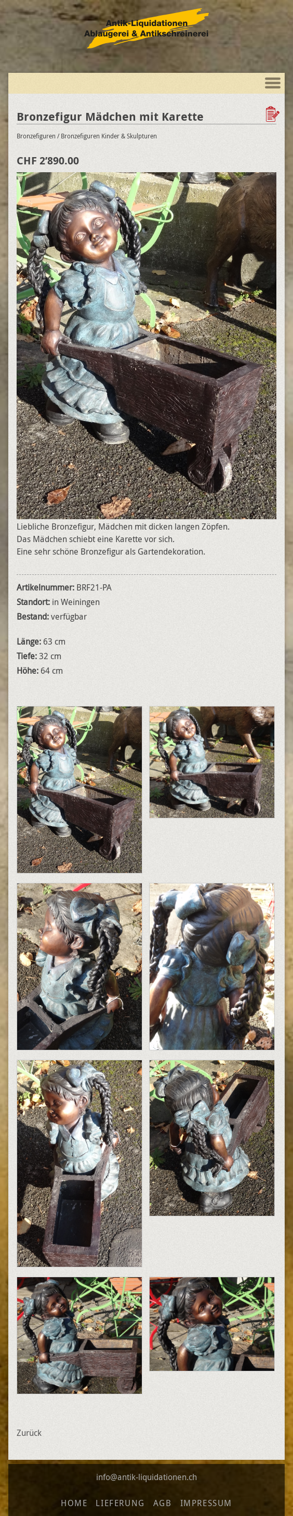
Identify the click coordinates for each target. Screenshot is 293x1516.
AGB (162, 1503)
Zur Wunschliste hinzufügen (274, 114)
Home (74, 1503)
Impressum (206, 1503)
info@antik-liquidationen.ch (146, 1477)
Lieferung (120, 1503)
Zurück (29, 1432)
